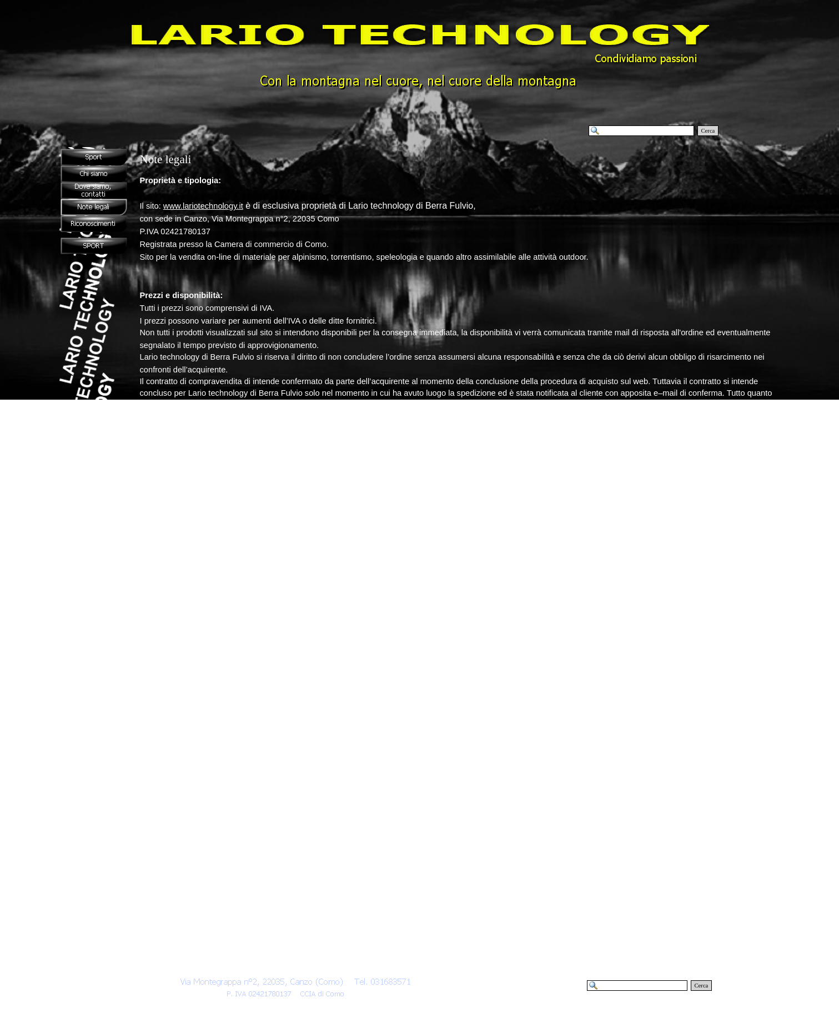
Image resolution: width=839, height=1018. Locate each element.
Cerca (708, 131)
